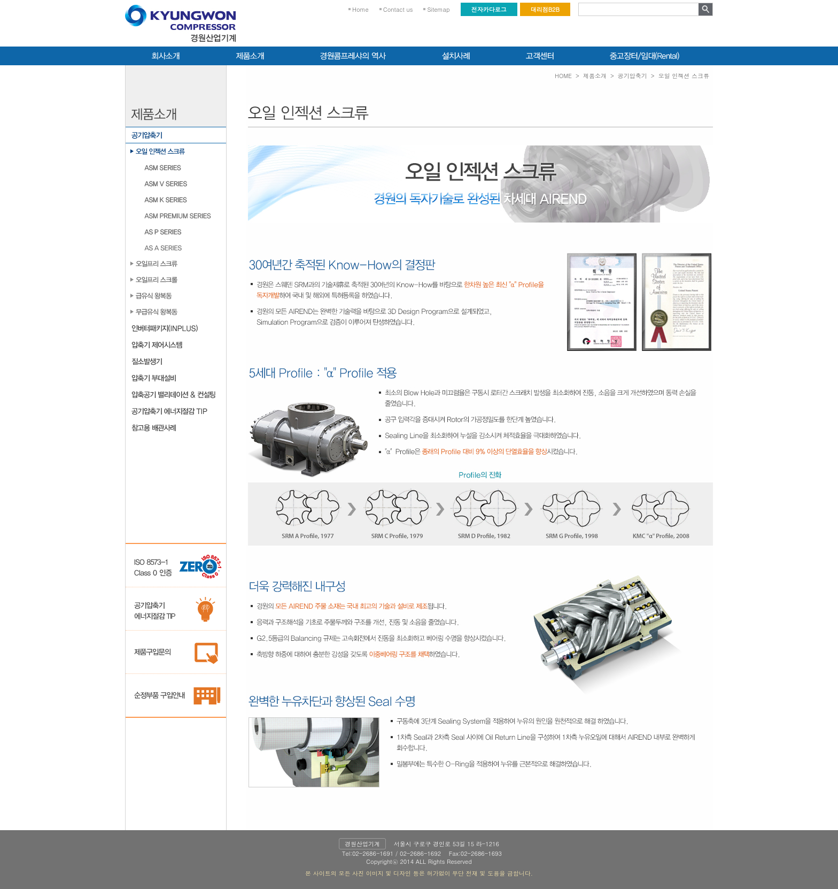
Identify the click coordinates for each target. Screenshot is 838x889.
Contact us (398, 9)
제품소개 (595, 76)
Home (360, 9)
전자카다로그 (489, 9)
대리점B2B (545, 9)
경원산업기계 (362, 844)
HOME (563, 76)
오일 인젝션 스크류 (683, 76)
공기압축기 (632, 76)
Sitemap (438, 9)
